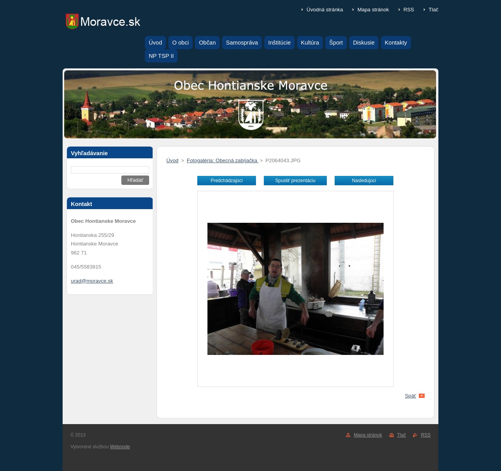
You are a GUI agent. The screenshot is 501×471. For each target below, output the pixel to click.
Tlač (433, 10)
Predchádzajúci (227, 180)
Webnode (120, 447)
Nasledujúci (364, 180)
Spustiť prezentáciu (295, 180)
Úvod (172, 160)
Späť (410, 396)
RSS (409, 10)
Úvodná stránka (324, 10)
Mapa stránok (373, 10)
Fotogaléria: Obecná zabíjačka (223, 160)
